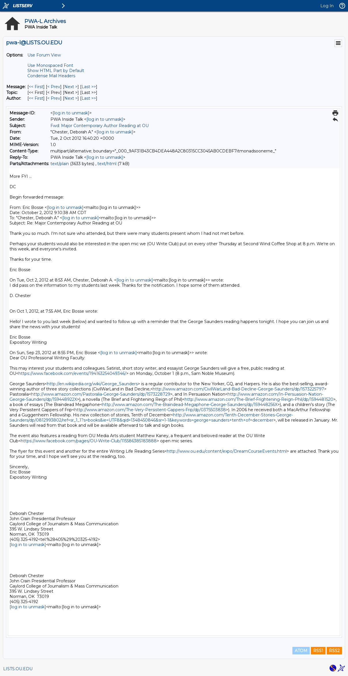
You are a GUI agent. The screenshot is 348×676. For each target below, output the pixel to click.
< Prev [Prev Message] (53, 86)
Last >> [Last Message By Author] (89, 98)
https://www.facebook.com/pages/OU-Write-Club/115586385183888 (89, 440)
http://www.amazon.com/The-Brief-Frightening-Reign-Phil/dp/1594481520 (259, 399)
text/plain (59, 163)
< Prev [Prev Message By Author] (53, 98)
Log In (327, 5)
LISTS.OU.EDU (18, 668)
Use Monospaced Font (50, 65)
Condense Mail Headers (51, 75)
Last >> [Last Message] (89, 86)
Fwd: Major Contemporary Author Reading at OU (99, 125)
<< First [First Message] (36, 86)
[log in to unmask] (71, 113)
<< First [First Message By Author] (36, 98)
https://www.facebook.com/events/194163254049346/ (72, 373)
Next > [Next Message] (70, 86)
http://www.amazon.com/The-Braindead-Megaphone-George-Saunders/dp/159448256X (189, 404)
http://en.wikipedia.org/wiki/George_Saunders (92, 383)
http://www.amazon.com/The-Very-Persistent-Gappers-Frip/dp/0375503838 (150, 409)
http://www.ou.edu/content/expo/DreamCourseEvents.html (227, 451)
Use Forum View (44, 55)
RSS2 (334, 650)
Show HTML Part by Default (55, 70)
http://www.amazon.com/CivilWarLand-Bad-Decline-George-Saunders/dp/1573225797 (238, 389)
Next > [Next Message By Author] (70, 98)
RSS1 (318, 650)
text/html (106, 163)
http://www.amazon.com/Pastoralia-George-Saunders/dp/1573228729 (100, 394)
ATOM (301, 650)
